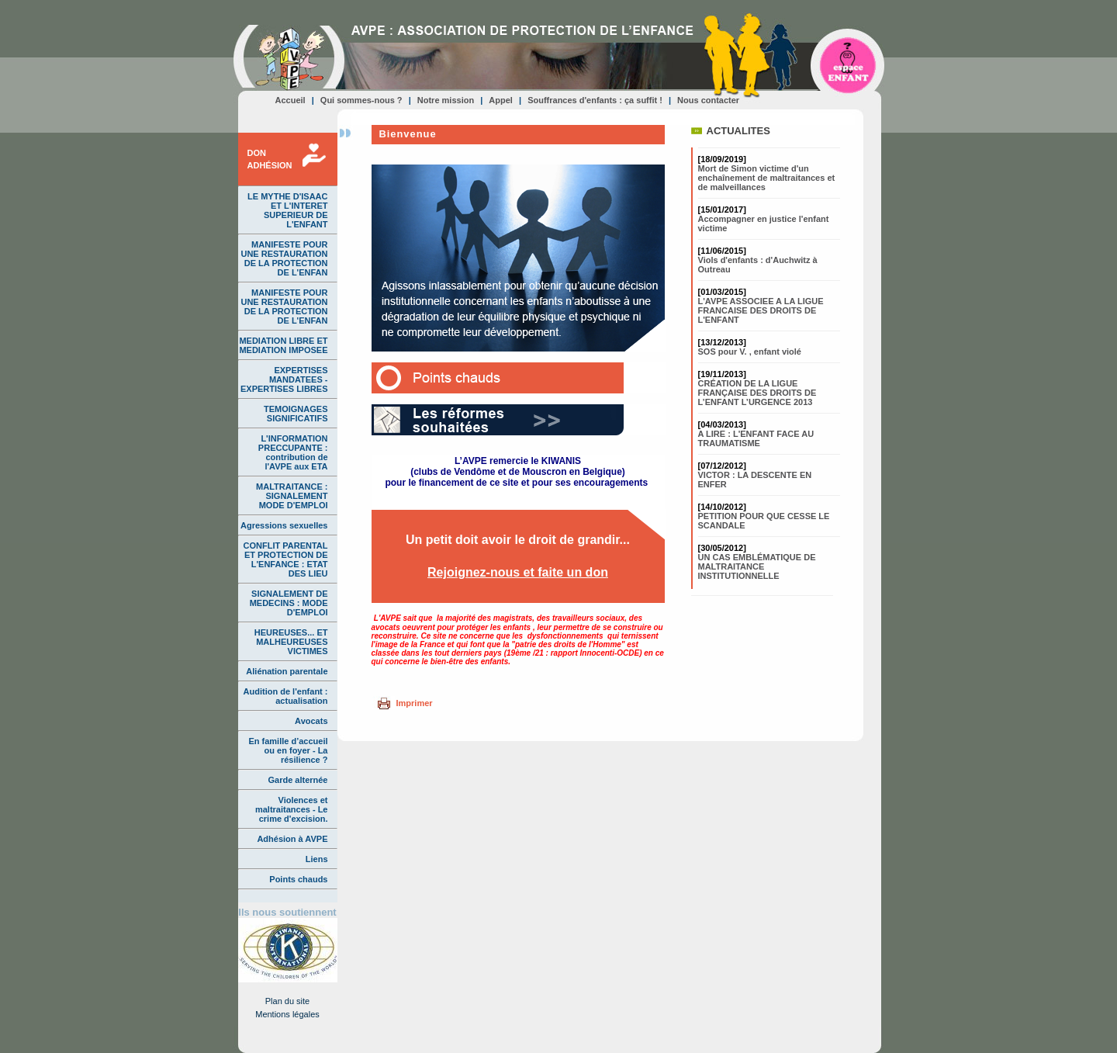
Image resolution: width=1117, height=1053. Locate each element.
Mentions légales (287, 1014)
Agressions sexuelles (284, 525)
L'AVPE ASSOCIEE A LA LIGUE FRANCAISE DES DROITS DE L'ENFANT (761, 310)
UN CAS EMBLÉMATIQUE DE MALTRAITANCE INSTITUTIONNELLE (757, 566)
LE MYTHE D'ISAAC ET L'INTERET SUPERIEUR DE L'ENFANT (287, 210)
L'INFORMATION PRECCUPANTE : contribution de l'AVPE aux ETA (293, 452)
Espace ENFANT (848, 60)
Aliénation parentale (286, 671)
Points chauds (298, 879)
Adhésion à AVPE (292, 838)
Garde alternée (297, 780)
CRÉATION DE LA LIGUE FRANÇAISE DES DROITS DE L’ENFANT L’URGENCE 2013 (757, 393)
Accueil (290, 100)
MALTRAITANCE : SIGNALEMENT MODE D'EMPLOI (291, 496)
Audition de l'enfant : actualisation (286, 696)
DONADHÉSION (269, 159)
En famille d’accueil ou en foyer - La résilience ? (287, 750)
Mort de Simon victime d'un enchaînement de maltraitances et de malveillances (766, 178)
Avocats (311, 721)
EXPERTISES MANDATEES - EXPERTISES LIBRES (283, 379)
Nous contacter (708, 100)
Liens (317, 859)
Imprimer (414, 703)
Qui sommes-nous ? (361, 100)
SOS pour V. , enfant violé (749, 351)
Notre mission (445, 100)
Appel (501, 100)
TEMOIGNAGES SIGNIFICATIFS (296, 413)
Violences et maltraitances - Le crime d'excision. (291, 809)
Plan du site (287, 1001)
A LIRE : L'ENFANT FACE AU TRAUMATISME (756, 438)
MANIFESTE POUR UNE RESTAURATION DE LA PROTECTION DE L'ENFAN (283, 258)
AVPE (289, 58)
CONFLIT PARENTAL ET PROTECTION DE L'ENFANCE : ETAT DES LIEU (286, 559)
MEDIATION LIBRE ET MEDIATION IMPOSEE (283, 345)
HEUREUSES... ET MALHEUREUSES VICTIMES (291, 642)
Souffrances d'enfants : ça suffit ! (594, 100)
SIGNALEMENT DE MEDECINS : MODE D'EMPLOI (289, 603)
